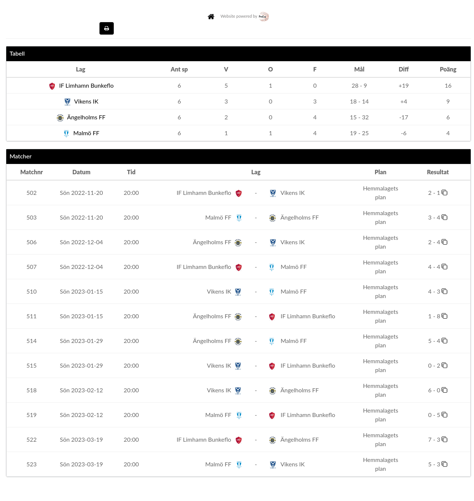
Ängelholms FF (81, 116)
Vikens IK (80, 101)
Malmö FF (80, 132)
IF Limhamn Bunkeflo (80, 85)
